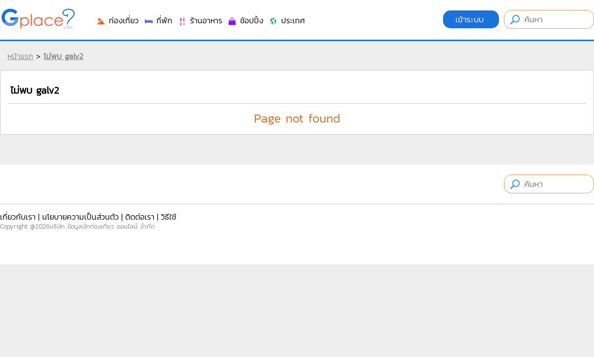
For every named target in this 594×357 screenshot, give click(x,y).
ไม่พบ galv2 (63, 56)
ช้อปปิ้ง (245, 20)
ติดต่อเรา (139, 217)
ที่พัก (158, 20)
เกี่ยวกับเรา (18, 217)
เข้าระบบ (471, 19)
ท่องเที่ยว (117, 20)
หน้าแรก (20, 56)
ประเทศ (286, 20)
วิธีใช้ (168, 217)
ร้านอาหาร (199, 20)
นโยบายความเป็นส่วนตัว (80, 217)
